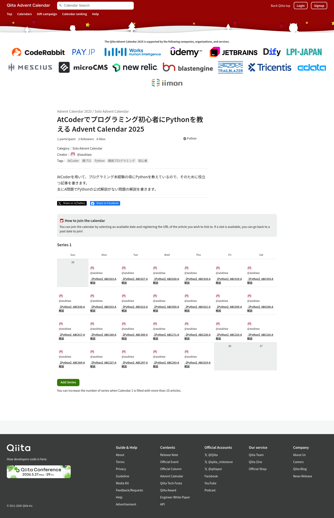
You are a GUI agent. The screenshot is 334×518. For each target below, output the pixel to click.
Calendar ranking (74, 14)
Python (100, 160)
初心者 (142, 160)
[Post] (72, 203)
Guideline (122, 476)
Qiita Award (168, 490)
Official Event (169, 462)
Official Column (171, 469)
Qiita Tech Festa (171, 483)
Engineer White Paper (175, 497)
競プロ (86, 160)
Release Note (169, 455)
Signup (319, 5)
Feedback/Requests (129, 490)
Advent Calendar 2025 (74, 111)
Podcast (210, 490)
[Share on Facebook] (105, 203)
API (162, 504)
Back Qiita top (280, 5)
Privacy (121, 469)
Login (301, 5)
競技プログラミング (121, 160)
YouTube (210, 483)
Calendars (24, 14)
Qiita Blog (300, 469)
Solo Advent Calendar (112, 111)
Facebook (211, 476)
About (120, 455)
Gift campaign (47, 14)
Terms (120, 462)
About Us (299, 455)
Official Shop (257, 469)
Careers (298, 462)
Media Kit (122, 483)
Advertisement (126, 504)
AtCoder (73, 160)
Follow (189, 139)
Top (9, 14)
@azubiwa (96, 270)
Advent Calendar (171, 476)
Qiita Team (256, 455)
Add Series (68, 382)
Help (95, 14)
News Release (302, 476)
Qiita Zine (255, 462)
